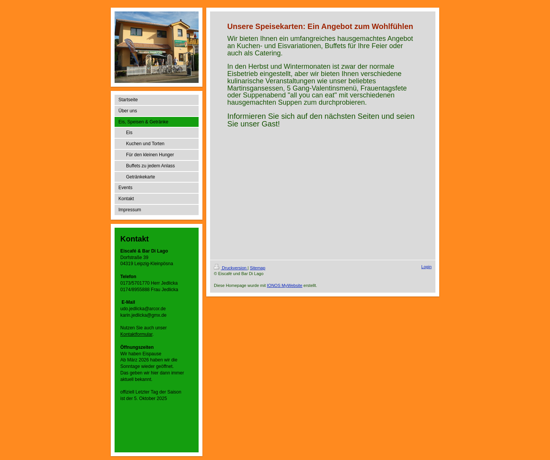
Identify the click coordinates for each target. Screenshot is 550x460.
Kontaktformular (136, 334)
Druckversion (230, 268)
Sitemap (257, 268)
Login (426, 266)
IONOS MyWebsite (284, 285)
